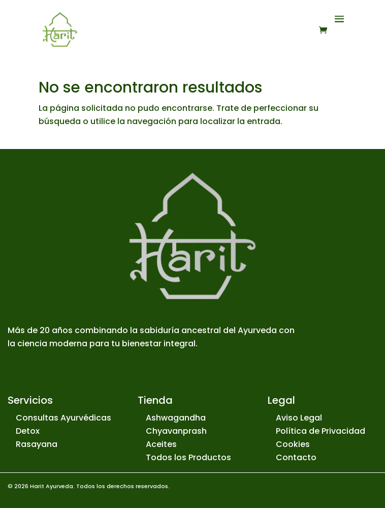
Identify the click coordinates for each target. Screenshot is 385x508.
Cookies (293, 444)
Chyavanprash (176, 431)
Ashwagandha (176, 418)
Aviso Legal (299, 418)
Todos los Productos (188, 457)
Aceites (161, 444)
